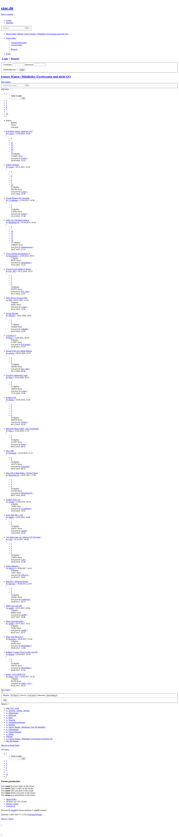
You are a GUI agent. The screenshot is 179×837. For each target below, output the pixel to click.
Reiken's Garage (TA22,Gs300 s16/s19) (22, 652)
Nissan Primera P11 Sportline (17, 198)
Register (15, 58)
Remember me (11, 70)
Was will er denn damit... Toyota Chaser (22, 473)
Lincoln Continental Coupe (17, 375)
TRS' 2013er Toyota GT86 (16, 298)
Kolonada (12, 453)
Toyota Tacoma (12, 313)
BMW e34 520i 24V (14, 606)
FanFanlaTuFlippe (34, 814)
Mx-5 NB (10, 451)
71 (12, 234)
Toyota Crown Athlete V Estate (18, 269)
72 (12, 236)
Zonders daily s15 (13, 500)
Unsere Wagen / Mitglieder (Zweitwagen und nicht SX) (36, 76)
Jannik (11, 517)
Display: (11, 695)
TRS (10, 300)
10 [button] (7, 114)
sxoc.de (7, 8)
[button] (6, 93)
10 (12, 185)
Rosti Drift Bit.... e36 (14, 515)
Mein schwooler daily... (15, 621)
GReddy (11, 316)
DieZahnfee (13, 256)
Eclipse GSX (11, 397)
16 (12, 149)
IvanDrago (25, 599)
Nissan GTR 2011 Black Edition (19, 351)
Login (4, 58)
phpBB (14, 810)
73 (12, 238)
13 (12, 143)
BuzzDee (12, 639)
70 (12, 231)
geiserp (11, 353)
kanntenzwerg (26, 247)
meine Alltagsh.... (13, 566)
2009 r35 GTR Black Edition (17, 220)
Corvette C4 (11, 335)
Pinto (10, 338)
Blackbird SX (13, 222)
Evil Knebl (25, 344)
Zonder (11, 502)
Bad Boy (11, 584)
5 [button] (6, 109)
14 (12, 145)
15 (12, 147)
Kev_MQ (12, 271)
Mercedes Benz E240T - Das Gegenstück (22, 429)
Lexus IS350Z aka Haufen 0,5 (18, 254)
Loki (10, 539)
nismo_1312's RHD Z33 (15, 674)
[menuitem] (8, 20)
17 (12, 151)
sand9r (11, 608)
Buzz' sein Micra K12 (14, 637)
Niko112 (11, 568)
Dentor (11, 400)
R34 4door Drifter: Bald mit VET (19, 131)
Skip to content (7, 14)
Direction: (48, 695)
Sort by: (29, 695)
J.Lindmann (13, 200)
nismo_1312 (13, 677)
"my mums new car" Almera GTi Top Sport (23, 537)
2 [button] (6, 103)
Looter (11, 134)
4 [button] (6, 107)
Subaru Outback (12, 165)
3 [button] (6, 105)
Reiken (11, 654)
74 (12, 240)
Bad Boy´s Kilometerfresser (17, 581)
